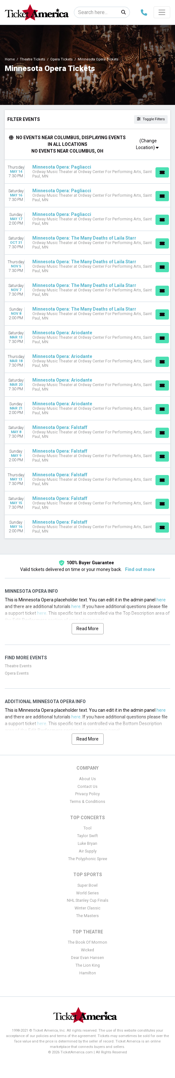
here (161, 599)
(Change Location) (147, 144)
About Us (87, 779)
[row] (87, 172)
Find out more (140, 569)
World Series (87, 893)
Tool (87, 828)
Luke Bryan (87, 843)
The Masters (87, 916)
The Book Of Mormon (87, 942)
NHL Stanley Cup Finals (87, 900)
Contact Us (87, 786)
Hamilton (87, 973)
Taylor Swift (87, 836)
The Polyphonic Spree (87, 859)
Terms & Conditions (87, 801)
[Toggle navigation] (162, 12)
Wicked (87, 950)
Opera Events (17, 673)
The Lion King (88, 965)
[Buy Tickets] (162, 172)
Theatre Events (18, 666)
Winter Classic (87, 908)
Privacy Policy (87, 794)
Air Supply (88, 851)
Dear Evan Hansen (87, 957)
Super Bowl (87, 885)
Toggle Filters (151, 119)
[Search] (96, 12)
